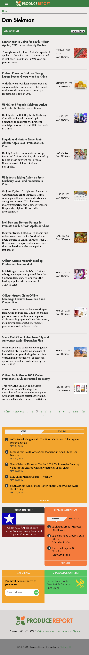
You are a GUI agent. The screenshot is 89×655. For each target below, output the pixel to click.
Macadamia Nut (61, 542)
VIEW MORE (44, 500)
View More (65, 563)
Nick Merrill (65, 647)
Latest (23, 432)
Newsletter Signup (71, 631)
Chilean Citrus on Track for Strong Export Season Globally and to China (24, 75)
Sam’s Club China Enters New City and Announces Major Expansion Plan (25, 339)
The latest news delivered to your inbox (20, 582)
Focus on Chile (23, 510)
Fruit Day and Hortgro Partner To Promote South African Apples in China (25, 224)
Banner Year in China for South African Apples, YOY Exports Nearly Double (25, 43)
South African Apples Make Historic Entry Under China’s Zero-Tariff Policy (45, 487)
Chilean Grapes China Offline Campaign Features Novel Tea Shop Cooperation (23, 299)
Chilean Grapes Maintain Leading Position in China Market (22, 262)
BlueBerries (58, 530)
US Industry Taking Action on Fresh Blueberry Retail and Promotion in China (23, 181)
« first (7, 411)
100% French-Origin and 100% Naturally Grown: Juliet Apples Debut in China (44, 441)
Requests (74, 519)
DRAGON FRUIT (61, 554)
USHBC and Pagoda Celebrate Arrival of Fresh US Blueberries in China (24, 106)
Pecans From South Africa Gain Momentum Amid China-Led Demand (43, 453)
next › (76, 411)
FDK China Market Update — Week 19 (31, 476)
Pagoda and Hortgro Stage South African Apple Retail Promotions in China (23, 143)
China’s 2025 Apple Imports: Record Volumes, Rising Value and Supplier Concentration (23, 531)
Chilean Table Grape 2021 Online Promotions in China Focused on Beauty (26, 377)
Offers (55, 519)
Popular (62, 432)
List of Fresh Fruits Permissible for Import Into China (59, 584)
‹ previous (18, 411)
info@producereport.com (48, 631)
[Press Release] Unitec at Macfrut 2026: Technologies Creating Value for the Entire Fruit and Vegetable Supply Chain (44, 466)
